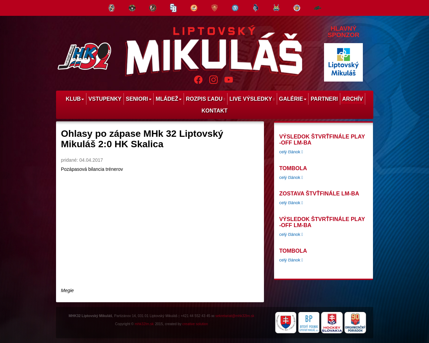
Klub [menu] (75, 99)
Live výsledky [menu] (252, 99)
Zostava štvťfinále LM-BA (319, 193)
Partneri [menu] (324, 99)
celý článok (291, 152)
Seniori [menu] (139, 99)
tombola (293, 168)
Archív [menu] (352, 99)
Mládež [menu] (169, 99)
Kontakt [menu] (214, 111)
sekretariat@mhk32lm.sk (234, 316)
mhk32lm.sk (144, 324)
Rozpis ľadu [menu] (205, 99)
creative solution (195, 324)
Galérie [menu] (292, 99)
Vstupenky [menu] (105, 99)
